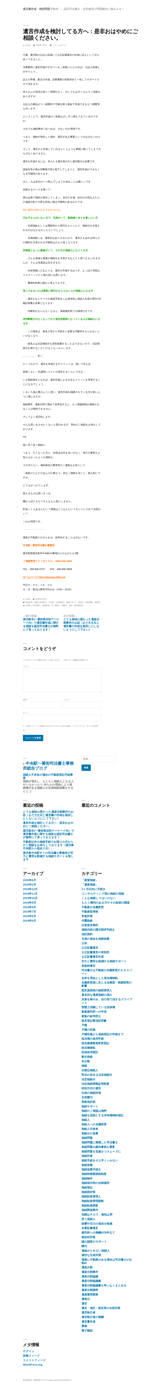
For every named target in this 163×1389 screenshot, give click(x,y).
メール (66, 700)
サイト (25, 713)
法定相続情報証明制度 (95, 1083)
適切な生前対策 (91, 1255)
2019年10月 (30, 898)
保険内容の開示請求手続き (98, 929)
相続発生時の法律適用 (95, 1182)
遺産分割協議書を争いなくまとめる (104, 1285)
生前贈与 (87, 1097)
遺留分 (64, 605)
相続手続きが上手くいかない (100, 1160)
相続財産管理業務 (93, 1201)
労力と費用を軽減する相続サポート (104, 961)
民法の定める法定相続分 (97, 1074)
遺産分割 (87, 1267)
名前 (25, 700)
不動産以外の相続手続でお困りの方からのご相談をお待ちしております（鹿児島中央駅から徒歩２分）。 (48, 845)
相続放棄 (87, 1165)
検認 (84, 1065)
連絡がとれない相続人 (96, 1250)
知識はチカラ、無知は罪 (97, 1214)
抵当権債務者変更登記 (95, 1043)
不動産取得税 (90, 911)
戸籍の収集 (88, 1029)
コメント (26, 666)
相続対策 (45, 605)
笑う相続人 (55, 605)
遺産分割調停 (90, 1290)
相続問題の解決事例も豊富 (98, 1146)
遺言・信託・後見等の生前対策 (101, 1308)
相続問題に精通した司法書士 (100, 1142)
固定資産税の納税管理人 (97, 990)
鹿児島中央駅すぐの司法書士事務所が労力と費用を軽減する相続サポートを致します (48, 856)
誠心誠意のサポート (94, 1241)
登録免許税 (88, 1101)
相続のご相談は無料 (94, 1110)
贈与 (84, 1246)
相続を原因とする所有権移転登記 (102, 1115)
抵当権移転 (88, 1047)
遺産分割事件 (90, 1271)
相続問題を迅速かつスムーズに (101, 1151)
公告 (84, 943)
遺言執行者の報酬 (93, 1317)
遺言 (70, 605)
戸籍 (84, 1025)
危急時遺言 (88, 965)
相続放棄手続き (91, 1169)
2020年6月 (29, 880)
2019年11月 (30, 893)
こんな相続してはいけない (99, 898)
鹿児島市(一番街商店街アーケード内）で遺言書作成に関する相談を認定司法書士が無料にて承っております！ (48, 834)
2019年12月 (30, 889)
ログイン (28, 1351)
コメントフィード (34, 1360)
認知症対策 (88, 1237)
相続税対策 (88, 1192)
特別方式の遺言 (91, 1088)
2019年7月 (29, 911)
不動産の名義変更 (93, 907)
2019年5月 (29, 920)
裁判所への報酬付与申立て (98, 1232)
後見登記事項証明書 (94, 1020)
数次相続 (87, 1056)
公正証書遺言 (90, 947)
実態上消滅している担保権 (98, 1007)
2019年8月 (29, 907)
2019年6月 (29, 916)
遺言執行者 (88, 1312)
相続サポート (71, 602)
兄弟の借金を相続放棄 (95, 938)
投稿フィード (31, 1355)
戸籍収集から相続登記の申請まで (103, 1034)
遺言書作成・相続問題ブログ (40, 8)
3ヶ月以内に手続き (93, 889)
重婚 (84, 1326)
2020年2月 (29, 884)
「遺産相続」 (90, 884)
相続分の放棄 (90, 1133)
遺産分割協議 (90, 1276)
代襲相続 (87, 920)
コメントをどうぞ (59, 45)
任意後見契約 (90, 925)
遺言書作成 (78, 605)
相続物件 (87, 1178)
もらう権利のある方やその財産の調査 (106, 902)
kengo (28, 45)
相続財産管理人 (91, 1196)
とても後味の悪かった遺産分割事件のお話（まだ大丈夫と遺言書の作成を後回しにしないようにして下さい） (48, 815)
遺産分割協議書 (91, 1280)
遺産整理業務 (90, 1294)
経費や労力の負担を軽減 (97, 1223)
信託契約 (87, 934)
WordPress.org (32, 1364)
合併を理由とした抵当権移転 (100, 978)
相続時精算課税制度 (94, 1173)
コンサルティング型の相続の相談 (103, 893)
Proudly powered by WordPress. (59, 1380)
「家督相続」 (90, 880)
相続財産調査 (90, 1205)
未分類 (51, 602)
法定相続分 (60, 602)
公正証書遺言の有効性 (95, 952)
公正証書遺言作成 (93, 956)
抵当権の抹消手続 (93, 1038)
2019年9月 (29, 902)
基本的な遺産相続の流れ (97, 994)
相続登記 (87, 1187)
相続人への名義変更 (94, 1124)
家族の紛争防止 (40, 602)
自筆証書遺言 (90, 1228)
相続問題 (89, 602)
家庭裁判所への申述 (94, 1011)
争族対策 (29, 602)
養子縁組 (87, 1330)
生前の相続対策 (91, 1092)
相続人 (81, 602)
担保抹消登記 (90, 1052)
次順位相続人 (90, 1070)
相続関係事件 (90, 1210)
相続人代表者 (90, 1128)
